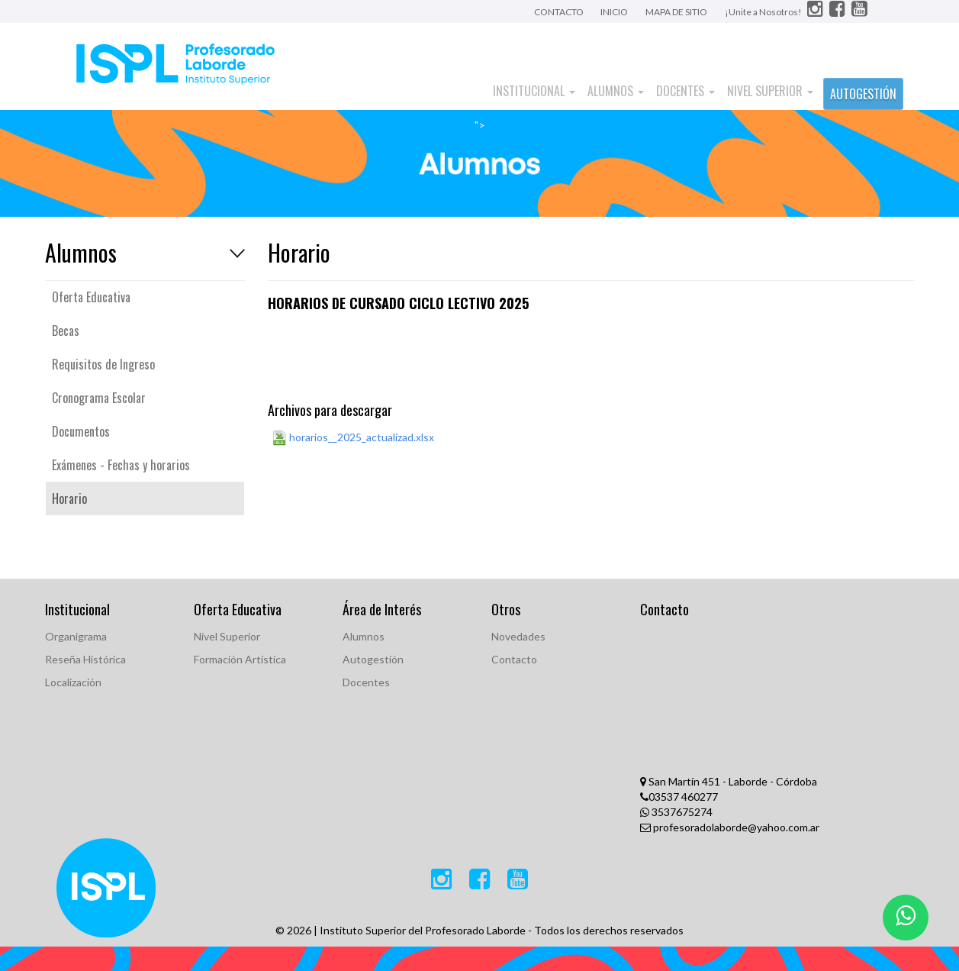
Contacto (514, 659)
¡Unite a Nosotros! (764, 12)
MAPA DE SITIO (676, 12)
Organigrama (76, 636)
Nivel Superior (770, 91)
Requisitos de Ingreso (103, 364)
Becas (65, 330)
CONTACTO (559, 12)
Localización (73, 682)
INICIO (614, 12)
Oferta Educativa (91, 297)
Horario (69, 498)
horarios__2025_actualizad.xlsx (353, 438)
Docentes (685, 91)
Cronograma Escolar (99, 398)
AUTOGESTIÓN (863, 94)
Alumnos (615, 91)
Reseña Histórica (85, 659)
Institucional (534, 91)
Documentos (81, 431)
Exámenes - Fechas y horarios (121, 465)
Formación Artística (240, 659)
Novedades (518, 636)
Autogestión (373, 659)
